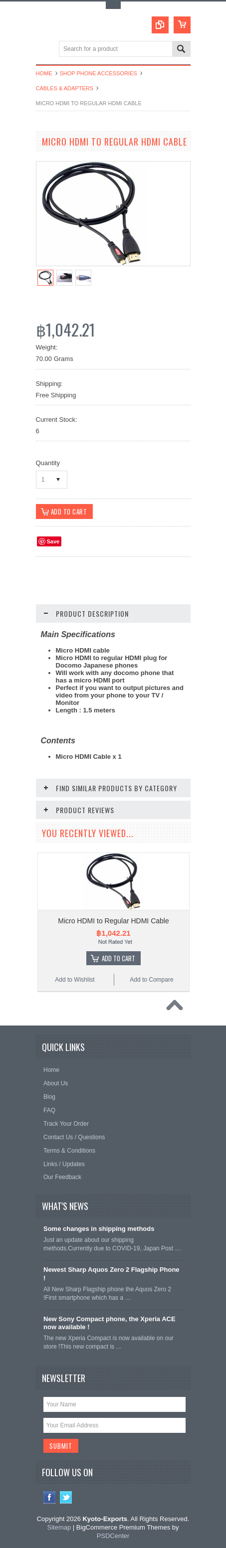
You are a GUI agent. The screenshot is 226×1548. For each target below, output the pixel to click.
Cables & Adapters (65, 88)
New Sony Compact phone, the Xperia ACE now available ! (109, 1323)
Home (44, 73)
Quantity (48, 463)
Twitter (66, 1498)
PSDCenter (113, 1536)
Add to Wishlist (74, 980)
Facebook (49, 1498)
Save (53, 542)
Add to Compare (151, 980)
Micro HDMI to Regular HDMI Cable (113, 921)
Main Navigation (44, 49)
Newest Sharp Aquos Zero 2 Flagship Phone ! (111, 1274)
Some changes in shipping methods (98, 1229)
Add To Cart (118, 959)
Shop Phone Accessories (98, 73)
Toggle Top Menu (113, 5)
